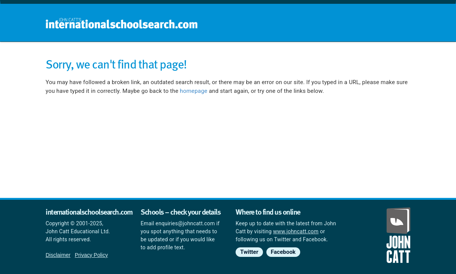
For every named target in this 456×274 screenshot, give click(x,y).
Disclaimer (58, 255)
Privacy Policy (91, 255)
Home (211, 57)
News (396, 57)
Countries (360, 57)
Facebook (283, 252)
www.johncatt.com (296, 231)
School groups (254, 57)
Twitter (249, 252)
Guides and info (311, 57)
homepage (193, 91)
